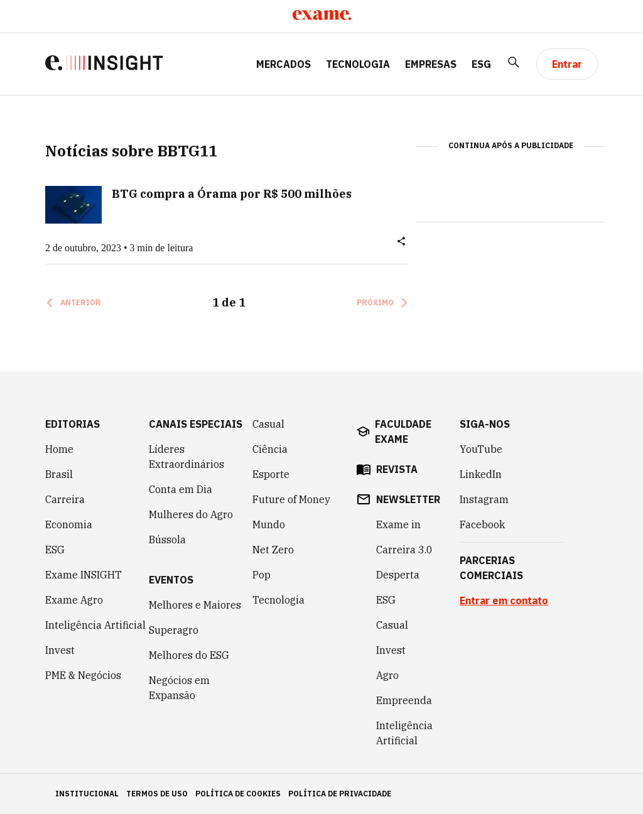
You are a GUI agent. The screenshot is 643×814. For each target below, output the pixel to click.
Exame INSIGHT (83, 574)
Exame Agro (74, 600)
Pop (261, 574)
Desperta (397, 574)
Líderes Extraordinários (186, 456)
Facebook (482, 524)
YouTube (481, 449)
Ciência (270, 449)
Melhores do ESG (189, 655)
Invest (60, 650)
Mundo (268, 524)
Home (59, 449)
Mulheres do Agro (191, 514)
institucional (87, 793)
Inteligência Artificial (95, 625)
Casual (268, 424)
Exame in (398, 524)
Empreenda (404, 700)
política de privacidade (339, 793)
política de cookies (238, 793)
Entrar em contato (504, 600)
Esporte (270, 474)
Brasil (59, 474)
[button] (401, 244)
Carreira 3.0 (404, 549)
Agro (387, 675)
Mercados (283, 64)
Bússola (167, 539)
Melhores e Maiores (195, 605)
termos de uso (157, 793)
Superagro (173, 630)
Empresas (431, 64)
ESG (481, 64)
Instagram (484, 499)
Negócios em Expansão (179, 688)
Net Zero (273, 549)
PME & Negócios (83, 675)
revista (397, 469)
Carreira (65, 499)
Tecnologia (358, 64)
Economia (68, 524)
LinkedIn (481, 474)
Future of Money (291, 499)
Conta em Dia (180, 489)
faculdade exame (403, 431)
